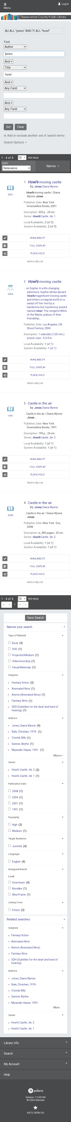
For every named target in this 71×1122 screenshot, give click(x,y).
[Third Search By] (15, 88)
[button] (53, 166)
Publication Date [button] (17, 783)
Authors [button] (12, 718)
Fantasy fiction (20, 682)
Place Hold (23, 253)
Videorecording (21, 661)
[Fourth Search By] (15, 109)
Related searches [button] (18, 919)
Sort (5, 163)
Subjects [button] (13, 675)
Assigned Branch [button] (17, 869)
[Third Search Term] (32, 95)
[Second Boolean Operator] (8, 82)
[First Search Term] (32, 54)
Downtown (19, 882)
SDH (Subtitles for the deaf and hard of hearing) (35, 708)
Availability (23, 238)
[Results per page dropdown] (22, 157)
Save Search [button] (35, 618)
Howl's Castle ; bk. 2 (23, 769)
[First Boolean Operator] (8, 61)
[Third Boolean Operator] (8, 103)
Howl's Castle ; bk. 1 (23, 775)
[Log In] (59, 3)
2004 (15, 797)
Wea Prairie (19, 894)
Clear (20, 127)
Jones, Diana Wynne (24, 725)
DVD (15, 649)
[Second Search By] (15, 67)
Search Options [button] (15, 142)
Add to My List (35, 261)
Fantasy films (20, 700)
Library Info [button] (35, 1043)
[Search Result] (10, 188)
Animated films (21, 688)
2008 (15, 791)
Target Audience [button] (17, 838)
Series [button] (11, 762)
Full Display (23, 245)
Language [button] (13, 854)
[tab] (53, 166)
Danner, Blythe (20, 743)
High (15, 824)
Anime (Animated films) (26, 694)
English (16, 861)
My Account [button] (35, 1064)
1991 (15, 809)
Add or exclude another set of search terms (34, 135)
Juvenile (17, 846)
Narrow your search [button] (19, 627)
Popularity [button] (13, 817)
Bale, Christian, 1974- (24, 731)
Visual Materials (22, 667)
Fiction (16, 910)
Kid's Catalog (35, 1110)
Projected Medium (23, 655)
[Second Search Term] (32, 75)
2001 (15, 803)
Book (15, 643)
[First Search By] (15, 47)
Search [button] (35, 1053)
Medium (17, 830)
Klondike (17, 888)
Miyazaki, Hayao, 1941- (25, 749)
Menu (7, 6)
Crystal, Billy (19, 737)
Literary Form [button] (15, 902)
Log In (65, 3)
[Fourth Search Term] (32, 116)
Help (7, 1074)
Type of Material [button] (17, 635)
